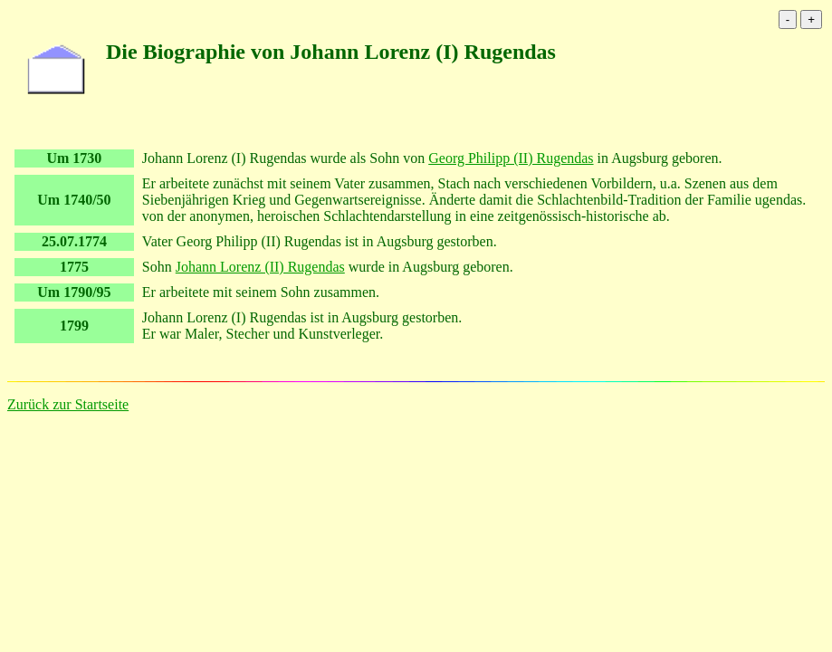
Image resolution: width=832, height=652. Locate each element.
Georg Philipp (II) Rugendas (510, 158)
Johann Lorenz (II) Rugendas (260, 266)
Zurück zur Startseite (68, 404)
